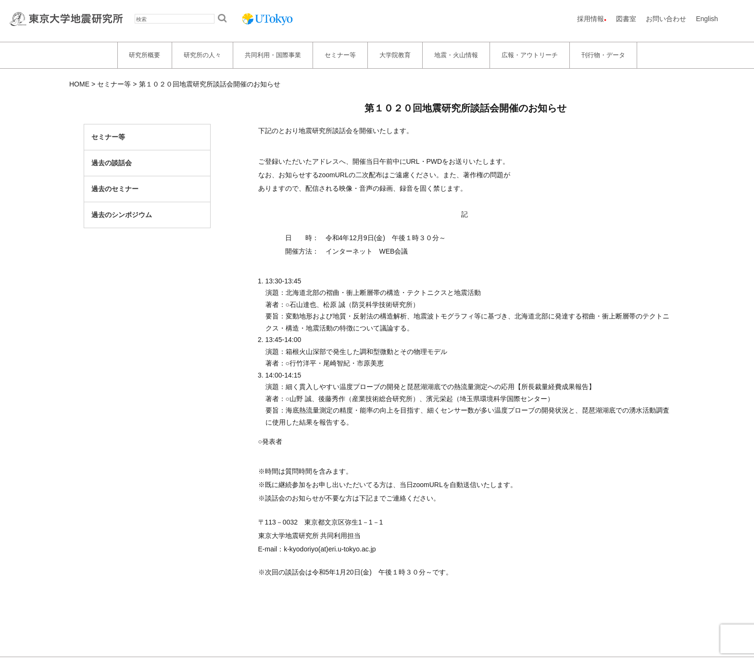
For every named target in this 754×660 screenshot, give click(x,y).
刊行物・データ (603, 55)
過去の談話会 (111, 163)
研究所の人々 (202, 55)
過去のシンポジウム (121, 215)
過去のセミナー (114, 189)
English (707, 19)
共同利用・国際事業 (273, 55)
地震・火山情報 (456, 55)
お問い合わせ (666, 19)
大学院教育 (395, 55)
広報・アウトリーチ (530, 55)
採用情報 (590, 19)
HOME (79, 84)
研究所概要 (144, 55)
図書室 (626, 19)
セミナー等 (340, 55)
